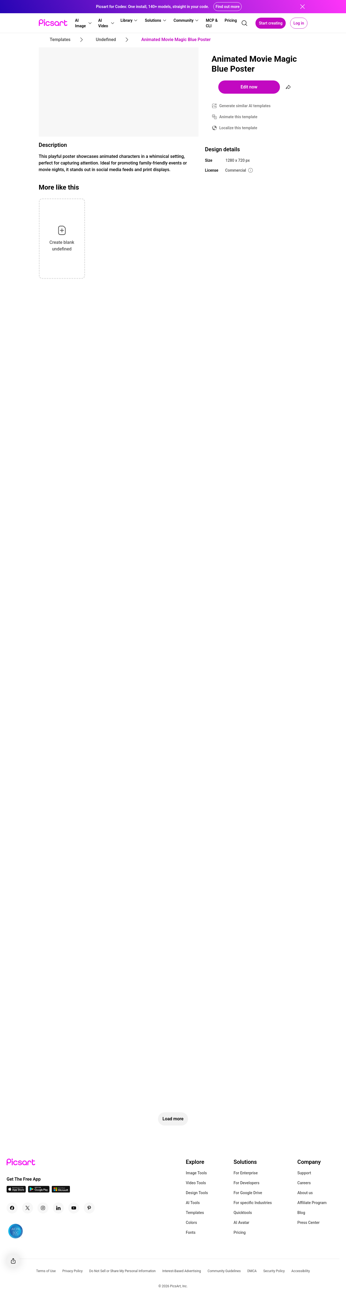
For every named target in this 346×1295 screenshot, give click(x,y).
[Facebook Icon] (12, 1207)
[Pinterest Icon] (89, 1207)
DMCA (252, 1271)
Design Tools (197, 1193)
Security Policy (274, 1271)
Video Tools (196, 1183)
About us (305, 1193)
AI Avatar (241, 1222)
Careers (304, 1183)
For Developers (246, 1183)
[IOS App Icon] (16, 1191)
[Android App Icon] (39, 1191)
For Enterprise (245, 1173)
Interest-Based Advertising (181, 1271)
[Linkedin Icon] (58, 1207)
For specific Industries (252, 1202)
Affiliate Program (311, 1202)
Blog (301, 1212)
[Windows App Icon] (61, 1191)
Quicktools (242, 1212)
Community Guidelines (224, 1271)
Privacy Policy (72, 1271)
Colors (191, 1222)
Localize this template (238, 128)
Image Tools (196, 1173)
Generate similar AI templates (245, 106)
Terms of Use (46, 1271)
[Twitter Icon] (27, 1207)
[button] (83, 23)
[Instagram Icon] (42, 1207)
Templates (195, 1212)
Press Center (308, 1222)
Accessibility (300, 1271)
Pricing (239, 1232)
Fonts (190, 1232)
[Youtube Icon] (73, 1207)
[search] (244, 23)
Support (304, 1173)
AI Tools (193, 1202)
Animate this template (238, 117)
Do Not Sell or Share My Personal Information (122, 1271)
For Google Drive (247, 1193)
